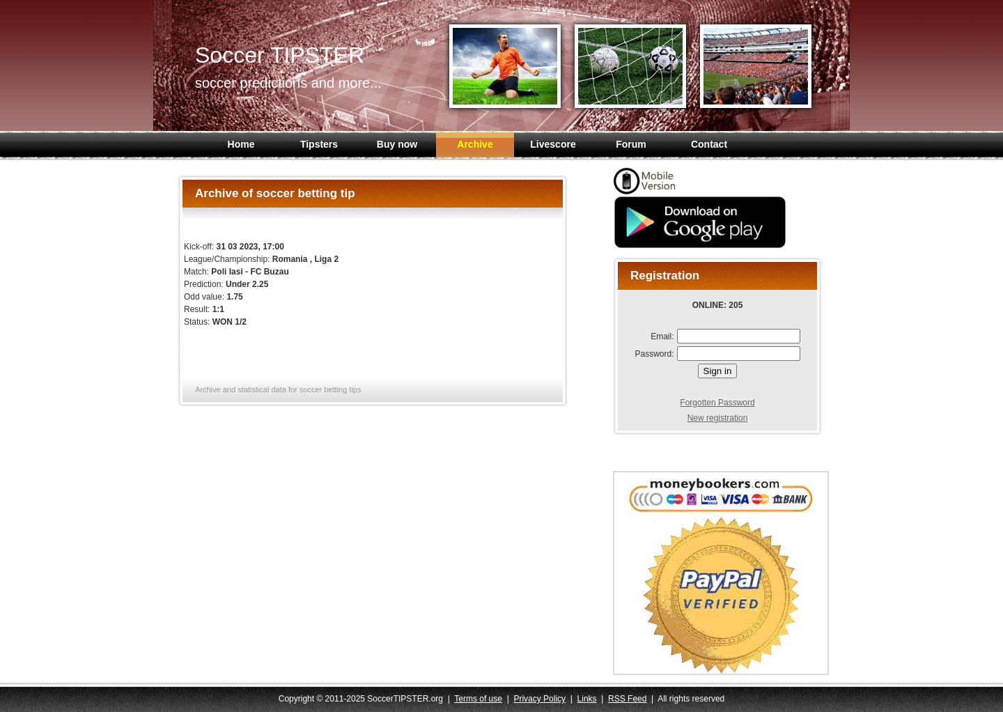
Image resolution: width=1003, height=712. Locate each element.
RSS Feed (627, 699)
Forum (631, 144)
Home (241, 144)
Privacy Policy (539, 699)
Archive (474, 144)
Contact (709, 144)
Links (587, 699)
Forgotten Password (717, 403)
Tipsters (319, 144)
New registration (717, 418)
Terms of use (478, 699)
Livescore (552, 144)
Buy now (397, 144)
